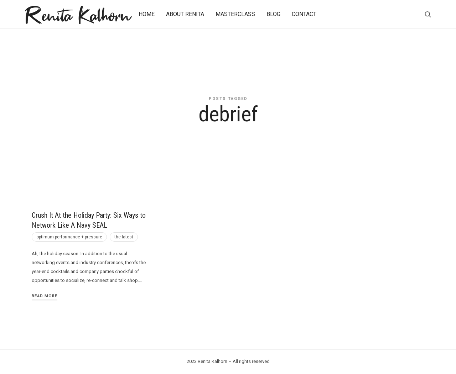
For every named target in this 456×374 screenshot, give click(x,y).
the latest (123, 236)
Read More (44, 295)
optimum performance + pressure (69, 236)
